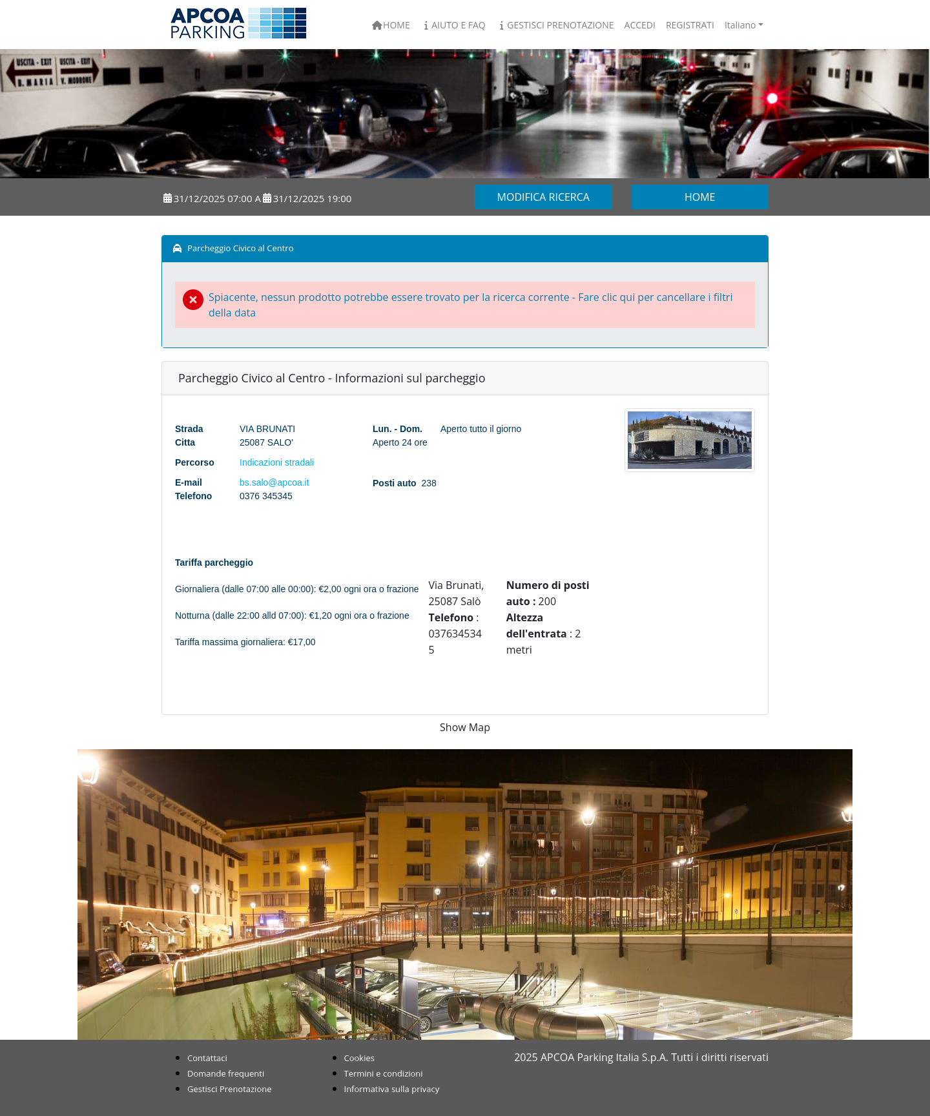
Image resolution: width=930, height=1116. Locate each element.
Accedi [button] (640, 25)
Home (391, 25)
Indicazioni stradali (277, 462)
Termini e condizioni (383, 1073)
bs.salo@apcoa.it (274, 482)
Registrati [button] (690, 25)
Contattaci (207, 1058)
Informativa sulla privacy (392, 1089)
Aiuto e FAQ (453, 25)
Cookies (359, 1058)
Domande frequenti (225, 1073)
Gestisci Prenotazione (555, 25)
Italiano (740, 25)
